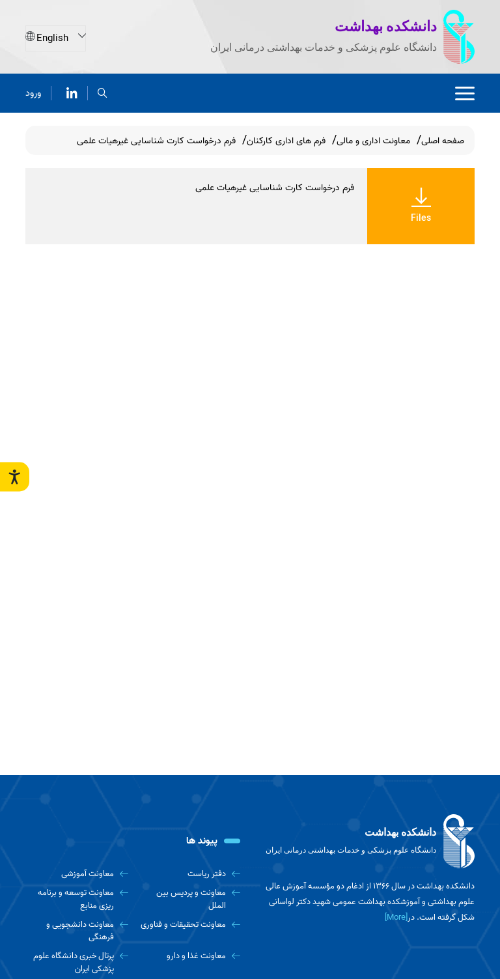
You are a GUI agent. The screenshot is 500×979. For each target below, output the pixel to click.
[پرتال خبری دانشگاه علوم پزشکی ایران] (76, 962)
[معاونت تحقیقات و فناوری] (189, 924)
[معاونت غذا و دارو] (189, 956)
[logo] (367, 841)
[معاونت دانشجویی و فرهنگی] (76, 931)
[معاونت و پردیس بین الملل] (189, 899)
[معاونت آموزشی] (76, 874)
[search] (102, 92)
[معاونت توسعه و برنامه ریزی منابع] (76, 899)
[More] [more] (396, 917)
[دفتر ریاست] (189, 874)
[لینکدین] (71, 92)
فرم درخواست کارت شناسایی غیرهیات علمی (274, 187)
